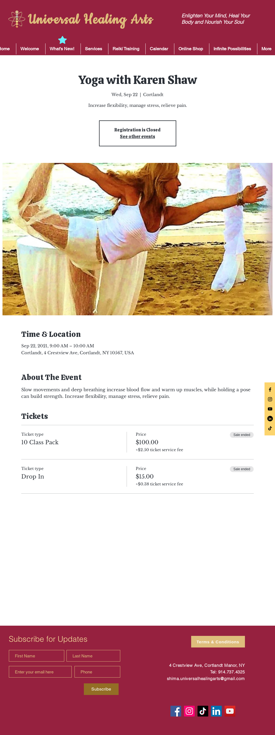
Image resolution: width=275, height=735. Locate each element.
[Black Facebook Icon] (270, 389)
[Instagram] (189, 711)
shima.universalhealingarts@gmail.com (206, 678)
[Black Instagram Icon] (270, 399)
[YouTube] (230, 711)
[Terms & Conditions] (218, 641)
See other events (137, 136)
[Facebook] (175, 711)
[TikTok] (270, 428)
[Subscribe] (101, 689)
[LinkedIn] (270, 418)
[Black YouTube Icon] (270, 409)
